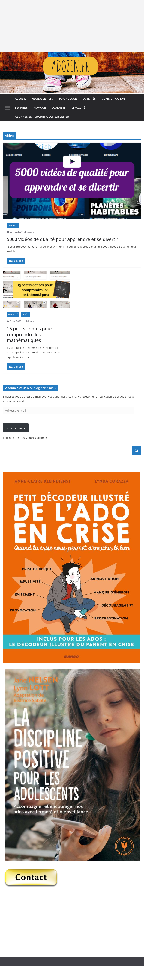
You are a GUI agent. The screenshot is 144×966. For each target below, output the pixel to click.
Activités (89, 98)
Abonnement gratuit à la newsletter (42, 116)
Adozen (31, 231)
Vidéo (25, 314)
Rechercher (136, 450)
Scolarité (59, 107)
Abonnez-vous (16, 428)
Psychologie (68, 98)
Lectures (21, 107)
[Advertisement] (72, 26)
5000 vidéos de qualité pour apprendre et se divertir (62, 239)
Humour (40, 107)
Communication (113, 98)
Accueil (20, 98)
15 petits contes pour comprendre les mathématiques (29, 334)
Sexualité (78, 107)
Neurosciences (42, 98)
